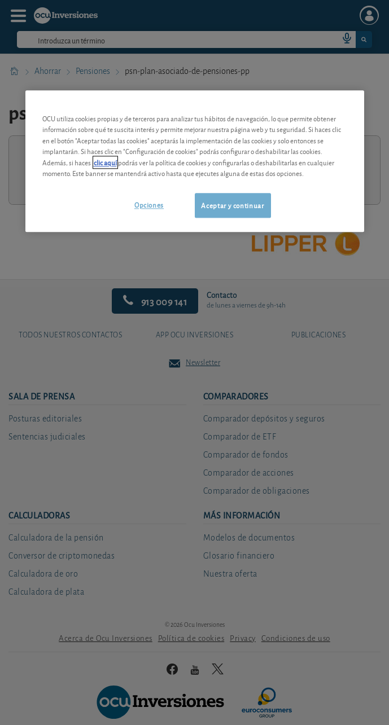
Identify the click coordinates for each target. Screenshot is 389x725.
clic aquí (105, 162)
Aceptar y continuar (232, 205)
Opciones (149, 204)
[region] (194, 161)
